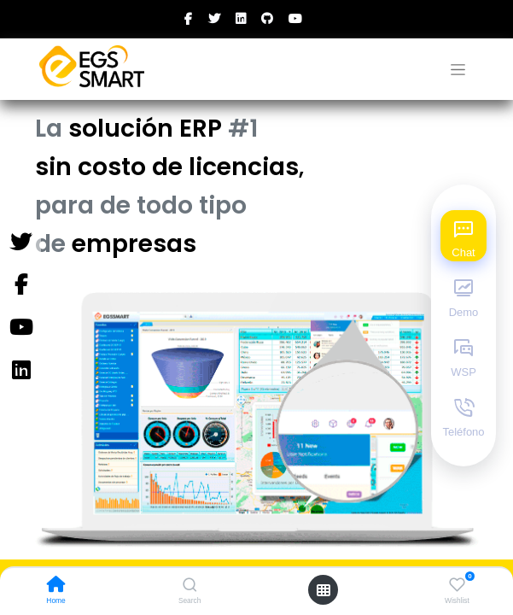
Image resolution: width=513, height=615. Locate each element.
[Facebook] (20, 285)
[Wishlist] (457, 585)
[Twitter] (20, 242)
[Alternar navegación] (458, 69)
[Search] (190, 586)
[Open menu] (323, 590)
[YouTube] (20, 328)
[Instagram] (20, 370)
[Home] (56, 586)
